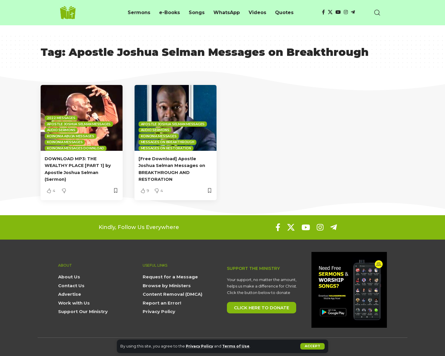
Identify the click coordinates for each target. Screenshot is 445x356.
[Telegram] (352, 12)
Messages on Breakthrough (167, 142)
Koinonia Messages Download (75, 148)
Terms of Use (239, 346)
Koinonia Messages (65, 142)
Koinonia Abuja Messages (70, 136)
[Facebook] (323, 12)
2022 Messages (61, 118)
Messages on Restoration (166, 148)
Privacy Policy (200, 346)
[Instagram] (345, 12)
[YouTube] (338, 12)
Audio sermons (61, 130)
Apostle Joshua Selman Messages (79, 124)
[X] (330, 12)
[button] (312, 346)
